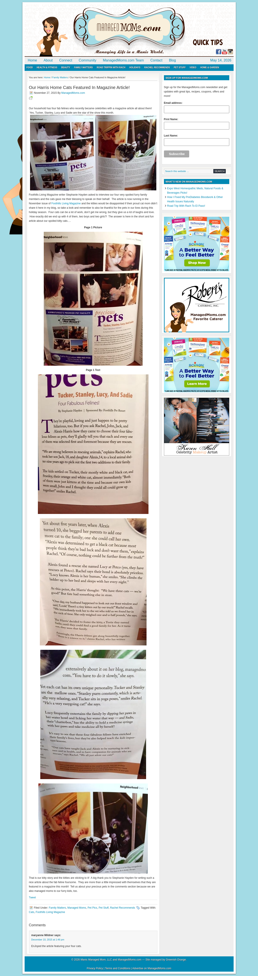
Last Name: (196, 140)
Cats (31, 912)
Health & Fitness (47, 67)
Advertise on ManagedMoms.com (151, 968)
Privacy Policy (95, 968)
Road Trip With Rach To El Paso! (186, 205)
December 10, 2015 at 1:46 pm (47, 939)
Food (30, 67)
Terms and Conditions (117, 968)
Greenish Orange (176, 959)
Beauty (65, 67)
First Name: (196, 124)
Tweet (32, 897)
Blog (172, 60)
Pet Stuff (179, 67)
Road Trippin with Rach (111, 67)
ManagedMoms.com (75, 30)
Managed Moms (76, 907)
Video (193, 67)
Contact (156, 60)
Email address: (196, 107)
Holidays (134, 67)
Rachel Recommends (157, 67)
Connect (65, 60)
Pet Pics (92, 907)
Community (87, 60)
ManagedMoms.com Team (123, 60)
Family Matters (83, 67)
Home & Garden (209, 67)
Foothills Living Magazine (66, 203)
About (48, 60)
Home (32, 60)
